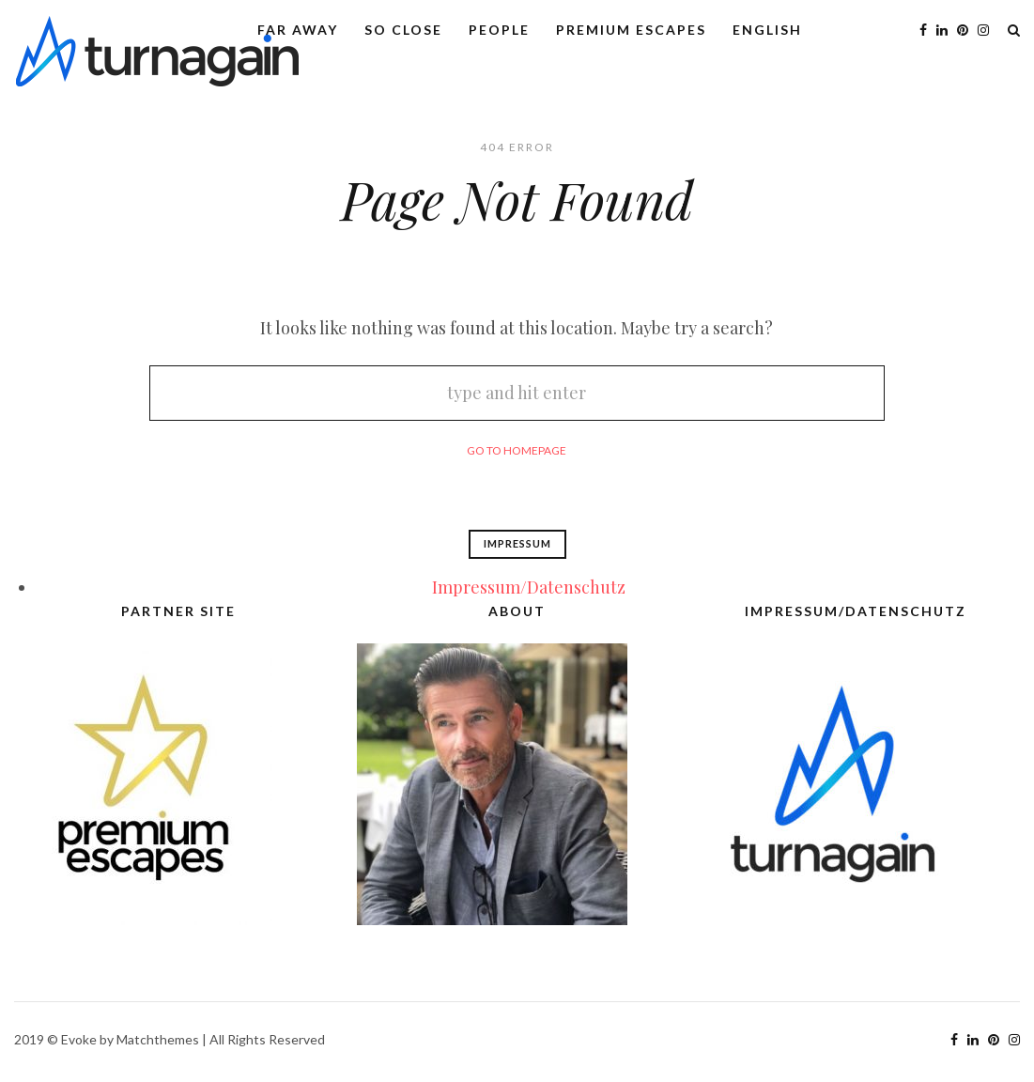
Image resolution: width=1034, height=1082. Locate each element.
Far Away (297, 30)
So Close (403, 30)
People (499, 30)
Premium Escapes (631, 30)
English (767, 30)
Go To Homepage (516, 450)
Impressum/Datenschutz (528, 587)
